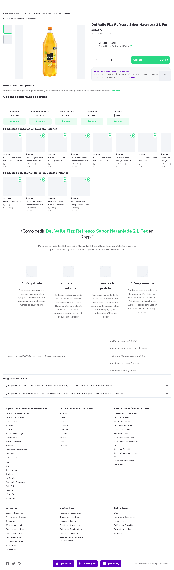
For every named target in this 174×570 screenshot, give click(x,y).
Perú (62, 441)
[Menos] (96, 60)
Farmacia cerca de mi (15, 529)
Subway (9, 425)
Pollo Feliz (10, 486)
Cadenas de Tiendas (15, 417)
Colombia (64, 425)
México (63, 437)
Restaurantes (12, 521)
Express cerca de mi (14, 533)
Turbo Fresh (11, 549)
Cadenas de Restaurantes (17, 413)
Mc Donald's (11, 478)
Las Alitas (10, 490)
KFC (7, 466)
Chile (62, 421)
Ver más (115, 90)
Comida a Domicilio (122, 449)
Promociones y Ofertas (16, 517)
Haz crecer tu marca (69, 533)
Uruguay (63, 445)
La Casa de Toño (13, 458)
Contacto (118, 533)
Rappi (5, 19)
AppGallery (111, 563)
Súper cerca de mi (14, 525)
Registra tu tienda (68, 521)
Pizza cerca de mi (121, 417)
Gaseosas (29, 13)
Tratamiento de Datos (124, 529)
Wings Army (11, 494)
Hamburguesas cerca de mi (126, 413)
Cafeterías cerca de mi (124, 437)
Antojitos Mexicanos (14, 441)
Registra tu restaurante (70, 513)
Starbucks (10, 474)
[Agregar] (20, 135)
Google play (87, 563)
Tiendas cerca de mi (14, 537)
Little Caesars (12, 421)
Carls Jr (9, 429)
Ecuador (63, 433)
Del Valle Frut (58, 13)
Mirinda (67, 13)
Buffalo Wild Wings (14, 433)
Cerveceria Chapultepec (16, 449)
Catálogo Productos (14, 513)
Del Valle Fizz (39, 13)
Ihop (7, 462)
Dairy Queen (11, 470)
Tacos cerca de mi (122, 429)
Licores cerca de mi (14, 541)
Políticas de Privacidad (124, 525)
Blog (116, 513)
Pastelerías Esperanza (15, 482)
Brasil (62, 417)
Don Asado (11, 453)
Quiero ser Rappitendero (71, 529)
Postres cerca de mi (123, 425)
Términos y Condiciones (124, 517)
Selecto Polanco (108, 42)
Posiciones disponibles (70, 525)
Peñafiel (49, 13)
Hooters (9, 445)
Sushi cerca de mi (122, 421)
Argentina (64, 413)
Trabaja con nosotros (69, 517)
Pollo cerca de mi (121, 433)
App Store (63, 563)
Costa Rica (64, 429)
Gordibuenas (11, 437)
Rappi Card (119, 521)
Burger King (11, 498)
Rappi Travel (11, 545)
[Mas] (126, 60)
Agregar (14, 121)
